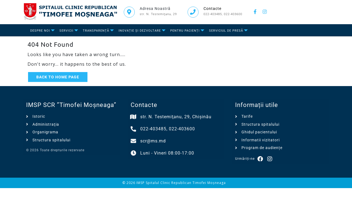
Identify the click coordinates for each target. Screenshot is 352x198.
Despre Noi (40, 30)
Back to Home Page (57, 77)
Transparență (96, 30)
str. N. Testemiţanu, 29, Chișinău (175, 116)
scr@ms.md (153, 141)
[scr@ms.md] (133, 141)
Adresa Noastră (155, 8)
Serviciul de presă (226, 30)
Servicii (66, 30)
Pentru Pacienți (185, 30)
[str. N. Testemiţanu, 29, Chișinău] (133, 117)
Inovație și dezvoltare (140, 30)
